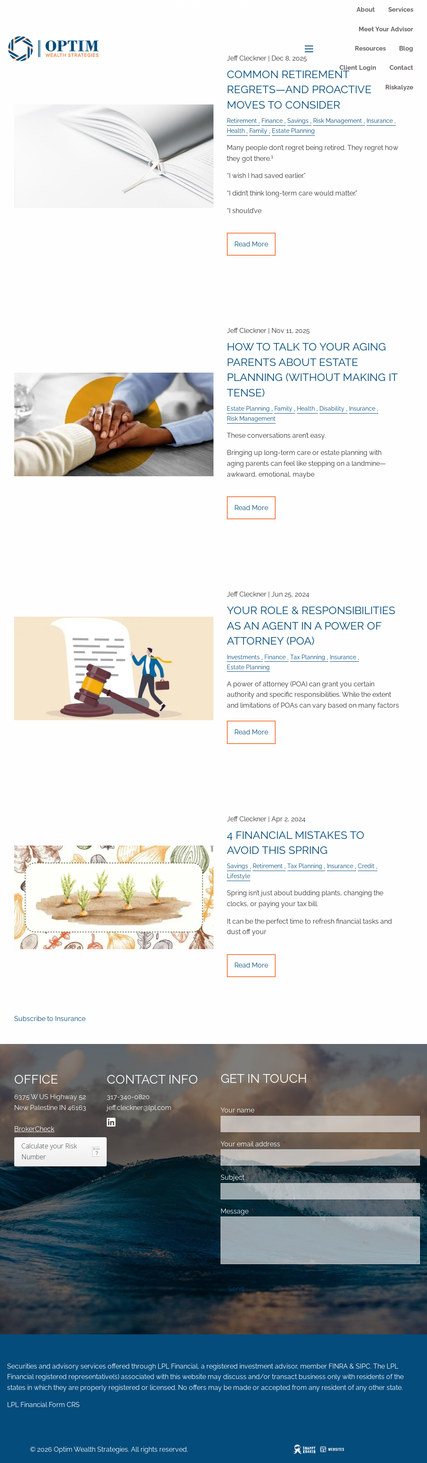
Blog (406, 48)
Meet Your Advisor (386, 29)
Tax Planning (307, 656)
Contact (401, 67)
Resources (370, 48)
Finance (272, 120)
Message (267, 1211)
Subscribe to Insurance (49, 1019)
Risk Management (337, 120)
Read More (251, 244)
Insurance (380, 120)
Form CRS (64, 1405)
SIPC (363, 1366)
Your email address (282, 1144)
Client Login (357, 67)
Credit (366, 865)
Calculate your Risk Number (49, 1151)
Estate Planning (293, 130)
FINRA (338, 1366)
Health (236, 130)
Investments (243, 656)
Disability (331, 408)
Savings (298, 120)
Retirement (242, 120)
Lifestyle (238, 875)
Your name (270, 1110)
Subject (265, 1177)
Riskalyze (399, 87)
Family (258, 130)
